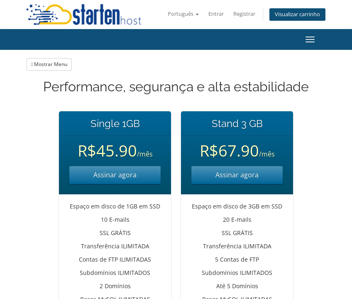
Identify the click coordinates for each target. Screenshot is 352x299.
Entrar (216, 13)
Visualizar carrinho (297, 14)
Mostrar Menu (49, 64)
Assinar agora (115, 174)
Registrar (244, 13)
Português (183, 13)
